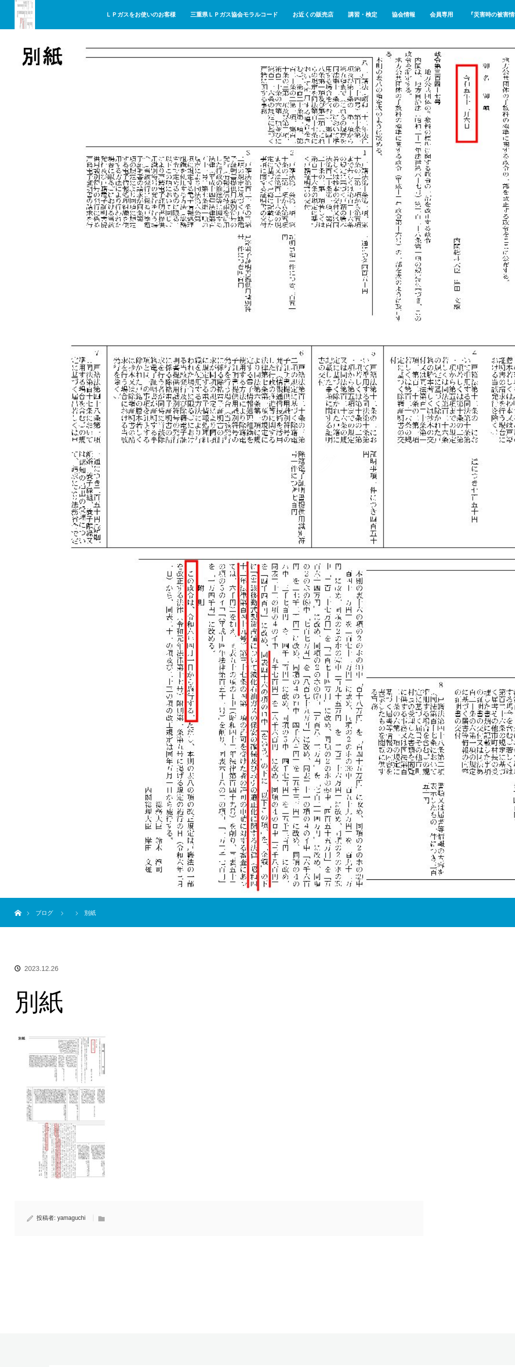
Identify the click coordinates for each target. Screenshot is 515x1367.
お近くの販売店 (313, 14)
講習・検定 (362, 14)
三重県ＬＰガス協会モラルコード (234, 14)
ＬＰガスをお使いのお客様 (141, 14)
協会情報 (403, 14)
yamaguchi (71, 1218)
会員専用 (441, 14)
